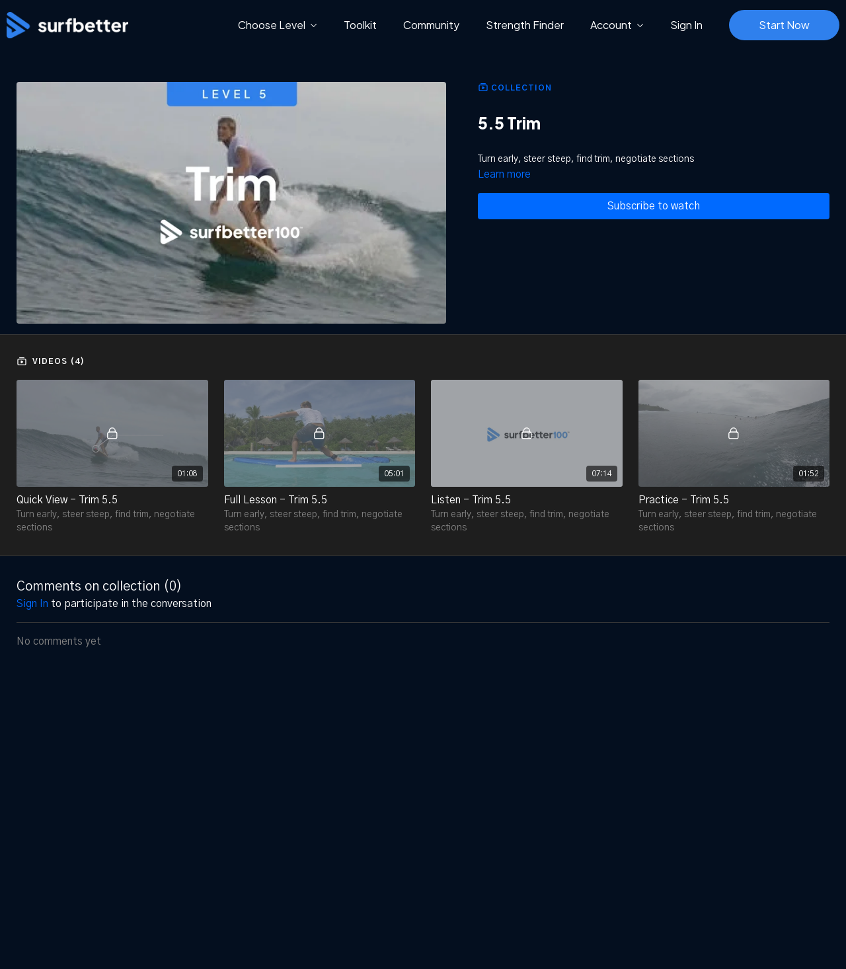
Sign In (686, 25)
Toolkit (360, 25)
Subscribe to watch (653, 206)
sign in (32, 603)
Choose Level (277, 25)
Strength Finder (525, 25)
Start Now (784, 25)
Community (431, 25)
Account (617, 25)
